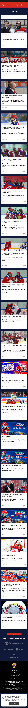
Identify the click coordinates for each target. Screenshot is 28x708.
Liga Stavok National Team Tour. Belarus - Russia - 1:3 (11, 554)
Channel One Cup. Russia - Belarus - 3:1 (13, 406)
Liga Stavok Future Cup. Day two (11, 466)
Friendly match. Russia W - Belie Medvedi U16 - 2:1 (11, 160)
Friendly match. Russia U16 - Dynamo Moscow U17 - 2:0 (13, 254)
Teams (24, 76)
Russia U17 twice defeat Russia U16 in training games (13, 285)
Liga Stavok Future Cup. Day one (11, 525)
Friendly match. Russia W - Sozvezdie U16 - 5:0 (13, 222)
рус (26, 1)
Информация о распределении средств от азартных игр (14, 685)
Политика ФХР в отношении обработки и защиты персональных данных (14, 682)
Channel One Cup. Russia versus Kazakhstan (11, 376)
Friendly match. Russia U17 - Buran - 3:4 (14, 317)
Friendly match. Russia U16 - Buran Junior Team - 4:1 (12, 191)
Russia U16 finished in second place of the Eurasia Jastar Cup (13, 66)
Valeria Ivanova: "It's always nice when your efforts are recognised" (13, 128)
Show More (14, 634)
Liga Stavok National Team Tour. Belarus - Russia (11, 585)
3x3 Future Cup (6, 437)
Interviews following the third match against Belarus (13, 616)
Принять (14, 703)
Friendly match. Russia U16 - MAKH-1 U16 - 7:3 (14, 346)
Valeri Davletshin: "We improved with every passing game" (13, 96)
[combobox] (14, 17)
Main (25, 45)
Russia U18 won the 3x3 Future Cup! (12, 35)
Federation (23, 417)
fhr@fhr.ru (14, 672)
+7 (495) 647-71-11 (14, 670)
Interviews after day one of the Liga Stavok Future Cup (13, 495)
